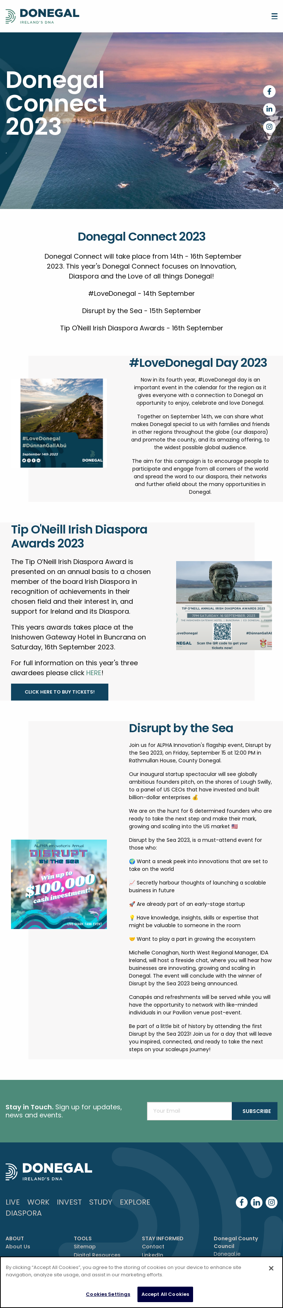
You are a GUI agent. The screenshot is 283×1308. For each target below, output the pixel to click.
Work (38, 1202)
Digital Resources (97, 1255)
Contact (153, 1246)
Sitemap (85, 1246)
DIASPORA (24, 1213)
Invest (69, 1202)
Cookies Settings (108, 1294)
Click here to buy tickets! (60, 692)
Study (100, 1202)
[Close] (271, 1268)
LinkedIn (152, 1255)
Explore (135, 1202)
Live (13, 1202)
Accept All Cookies (165, 1294)
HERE (93, 672)
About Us (18, 1246)
